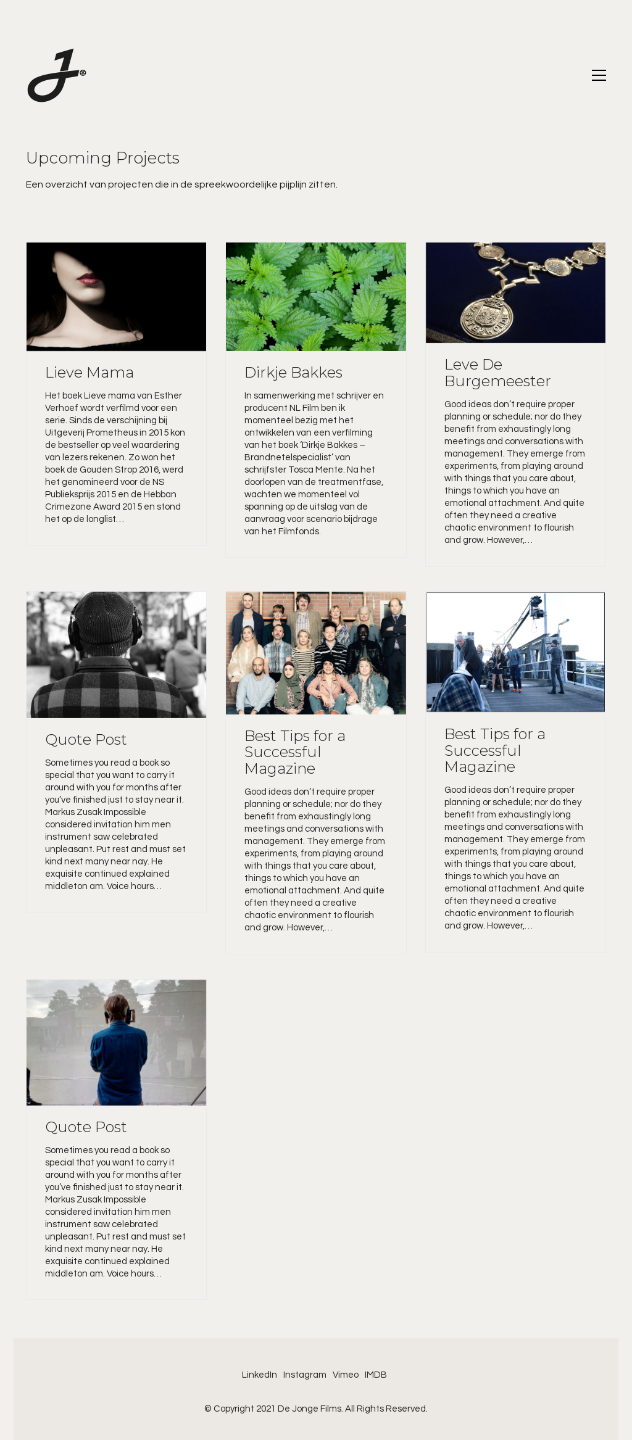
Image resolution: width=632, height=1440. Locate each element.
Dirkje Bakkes (293, 373)
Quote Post (86, 740)
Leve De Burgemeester (497, 373)
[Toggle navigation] (599, 75)
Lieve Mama (89, 373)
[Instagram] (304, 1375)
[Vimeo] (346, 1375)
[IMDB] (376, 1375)
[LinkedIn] (259, 1375)
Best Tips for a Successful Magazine (295, 752)
